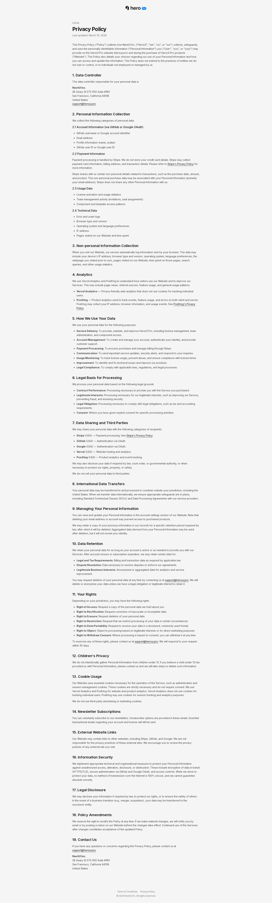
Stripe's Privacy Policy (180, 163)
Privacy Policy (147, 891)
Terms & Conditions (127, 891)
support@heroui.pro (84, 103)
